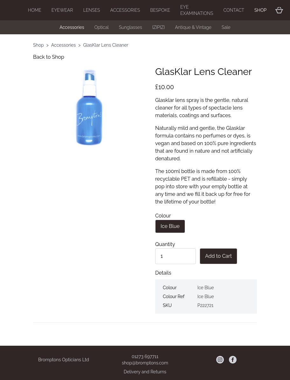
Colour (163, 216)
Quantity (165, 244)
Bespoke (160, 10)
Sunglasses (130, 27)
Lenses (91, 10)
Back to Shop (48, 57)
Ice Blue (170, 226)
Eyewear (62, 10)
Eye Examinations (196, 10)
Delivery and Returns (145, 371)
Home (34, 10)
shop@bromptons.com (145, 362)
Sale (226, 27)
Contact (233, 10)
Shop (260, 10)
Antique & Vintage (193, 27)
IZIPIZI (158, 27)
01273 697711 (145, 356)
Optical (101, 27)
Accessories (125, 10)
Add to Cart (218, 256)
